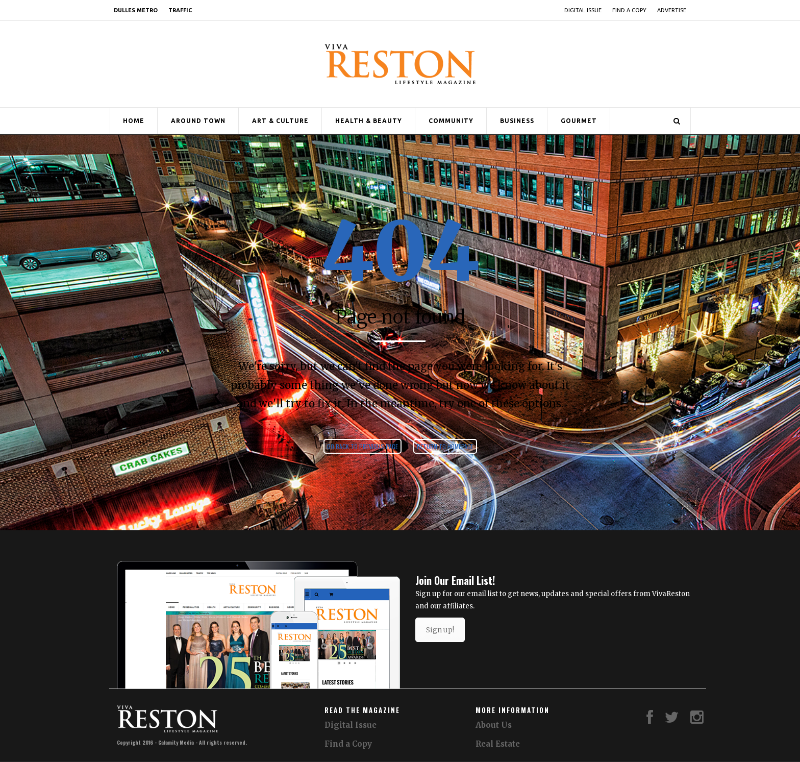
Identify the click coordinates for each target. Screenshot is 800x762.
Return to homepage (445, 446)
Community (451, 120)
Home (133, 120)
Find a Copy (629, 10)
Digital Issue (583, 10)
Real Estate (498, 744)
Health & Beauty (368, 120)
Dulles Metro (136, 10)
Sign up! (440, 629)
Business (517, 120)
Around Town (198, 120)
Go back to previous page (362, 446)
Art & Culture (280, 120)
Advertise (671, 10)
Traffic (180, 10)
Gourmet (579, 120)
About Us (494, 725)
